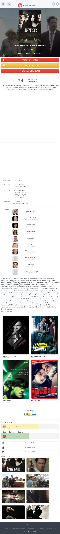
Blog (11, 528)
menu (3, 4)
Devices (17, 528)
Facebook (57, 4)
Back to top (31, 525)
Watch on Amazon (30, 66)
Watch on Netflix (30, 60)
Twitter (53, 4)
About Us (24, 528)
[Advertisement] (30, 162)
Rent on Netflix (30, 443)
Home (6, 528)
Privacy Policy (52, 528)
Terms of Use (42, 528)
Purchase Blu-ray (30, 447)
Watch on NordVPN (31, 71)
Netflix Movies (27, 531)
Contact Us (32, 528)
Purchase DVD (30, 452)
